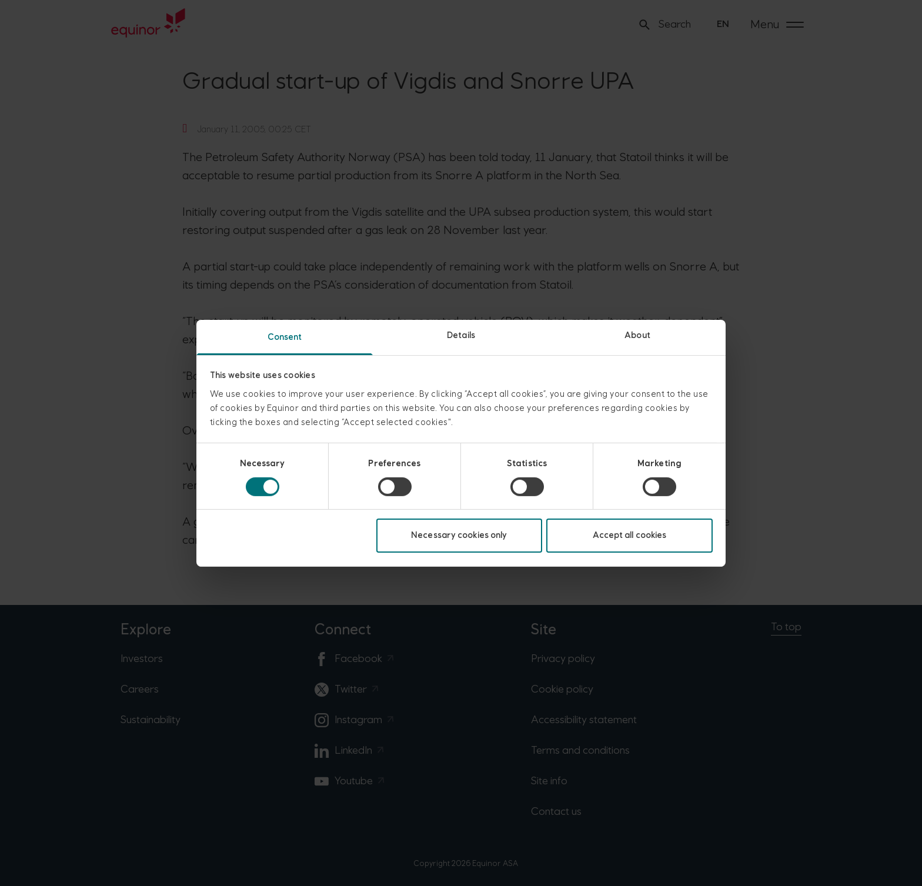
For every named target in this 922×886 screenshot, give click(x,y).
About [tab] (637, 334)
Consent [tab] (285, 336)
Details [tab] (461, 334)
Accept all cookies (630, 535)
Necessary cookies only (459, 535)
